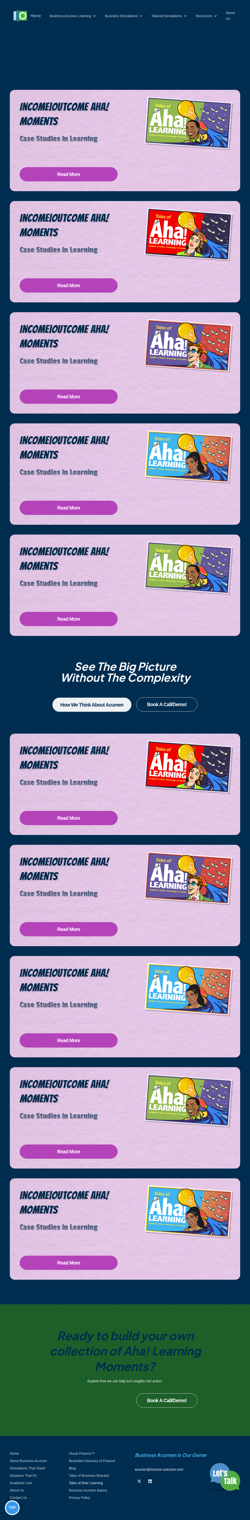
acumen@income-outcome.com (159, 1469)
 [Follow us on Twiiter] (139, 1481)
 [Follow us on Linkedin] (150, 1481)
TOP (12, 1507)
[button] (73, 16)
